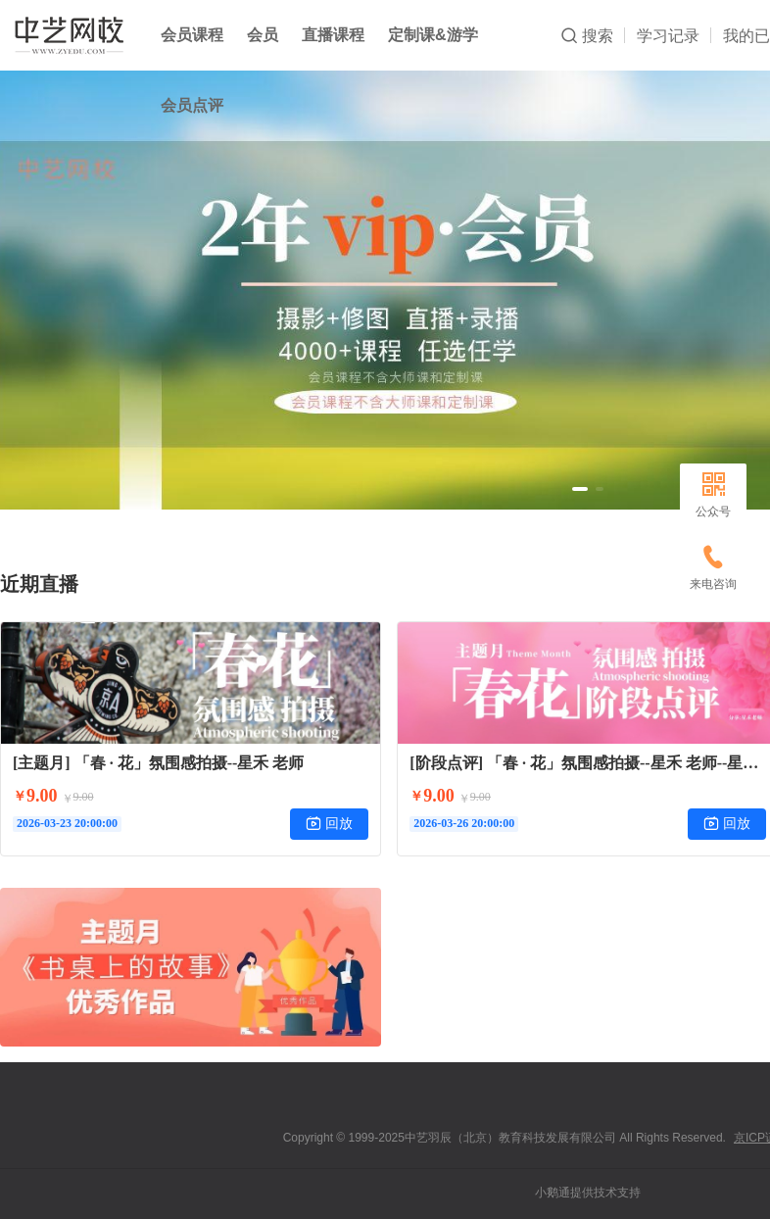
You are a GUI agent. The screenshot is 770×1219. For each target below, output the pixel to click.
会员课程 (192, 34)
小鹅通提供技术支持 (588, 1192)
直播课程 (333, 34)
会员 (262, 34)
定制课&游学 (433, 34)
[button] (580, 489)
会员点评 (192, 105)
